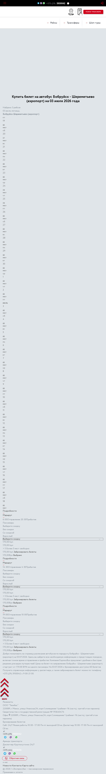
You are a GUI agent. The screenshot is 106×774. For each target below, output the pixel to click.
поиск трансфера (93, 12)
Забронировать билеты (25, 551)
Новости (7, 765)
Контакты (17, 765)
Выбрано (17, 555)
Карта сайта (28, 765)
